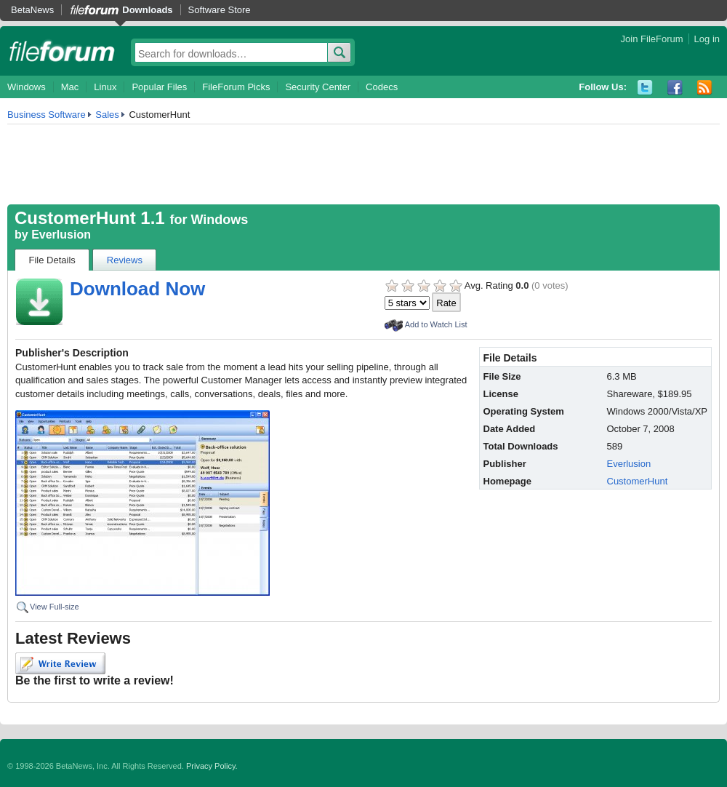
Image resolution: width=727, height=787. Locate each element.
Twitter (645, 87)
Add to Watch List (436, 324)
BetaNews (32, 9)
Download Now (137, 289)
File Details (52, 260)
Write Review (60, 663)
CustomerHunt (637, 481)
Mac (70, 86)
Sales (107, 114)
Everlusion (61, 234)
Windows (26, 86)
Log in (707, 38)
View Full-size (54, 606)
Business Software (46, 114)
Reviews (124, 260)
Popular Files (159, 86)
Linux (105, 86)
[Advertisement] (363, 164)
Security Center (317, 86)
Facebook (675, 87)
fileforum (62, 51)
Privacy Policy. (212, 766)
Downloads (147, 9)
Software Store (219, 9)
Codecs (382, 86)
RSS (704, 87)
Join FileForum (652, 38)
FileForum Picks (236, 86)
